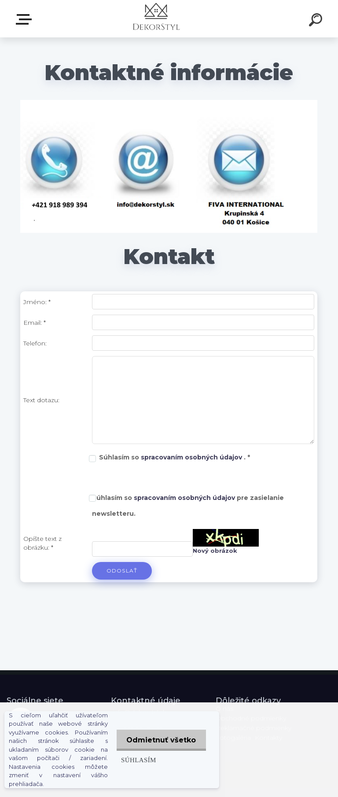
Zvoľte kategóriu (25, 19)
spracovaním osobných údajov (192, 457)
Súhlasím (136, 760)
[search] (317, 21)
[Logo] (156, 19)
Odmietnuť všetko (160, 740)
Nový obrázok (215, 550)
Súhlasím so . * (174, 457)
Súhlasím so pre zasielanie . (188, 506)
